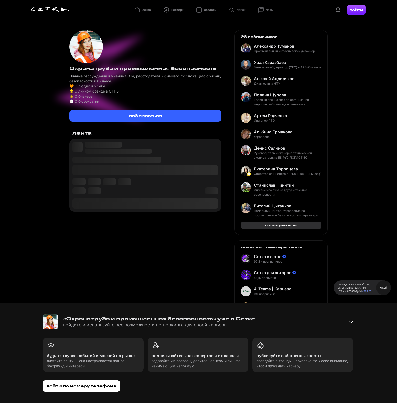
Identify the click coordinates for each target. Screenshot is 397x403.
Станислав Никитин (274, 185)
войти (356, 9)
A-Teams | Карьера (272, 288)
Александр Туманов (274, 46)
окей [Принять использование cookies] (383, 287)
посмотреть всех (281, 225)
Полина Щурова (270, 94)
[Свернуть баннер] (351, 322)
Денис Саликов (269, 148)
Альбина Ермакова (273, 131)
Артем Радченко (270, 115)
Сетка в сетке (267, 256)
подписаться (145, 116)
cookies (366, 291)
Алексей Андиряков (274, 78)
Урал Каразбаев (270, 62)
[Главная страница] (50, 10)
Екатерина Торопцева (276, 168)
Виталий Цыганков (272, 205)
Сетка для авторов (272, 272)
